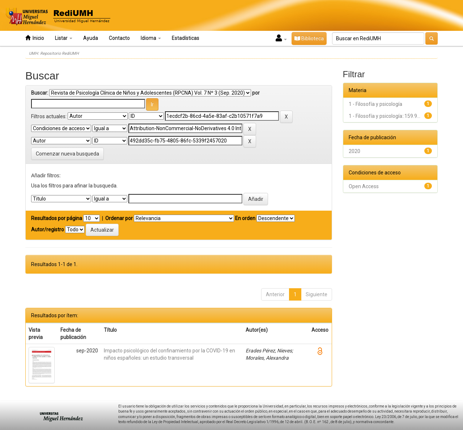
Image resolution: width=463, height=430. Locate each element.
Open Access (364, 186)
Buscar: (39, 93)
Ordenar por (119, 218)
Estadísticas (185, 38)
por (256, 93)
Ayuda (90, 38)
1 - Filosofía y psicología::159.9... (384, 116)
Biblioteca (309, 38)
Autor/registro (47, 229)
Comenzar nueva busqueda (67, 154)
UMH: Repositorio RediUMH (54, 53)
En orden (245, 218)
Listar (63, 38)
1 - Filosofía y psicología (375, 104)
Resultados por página (56, 218)
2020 (354, 151)
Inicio (34, 38)
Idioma (151, 38)
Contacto (119, 38)
